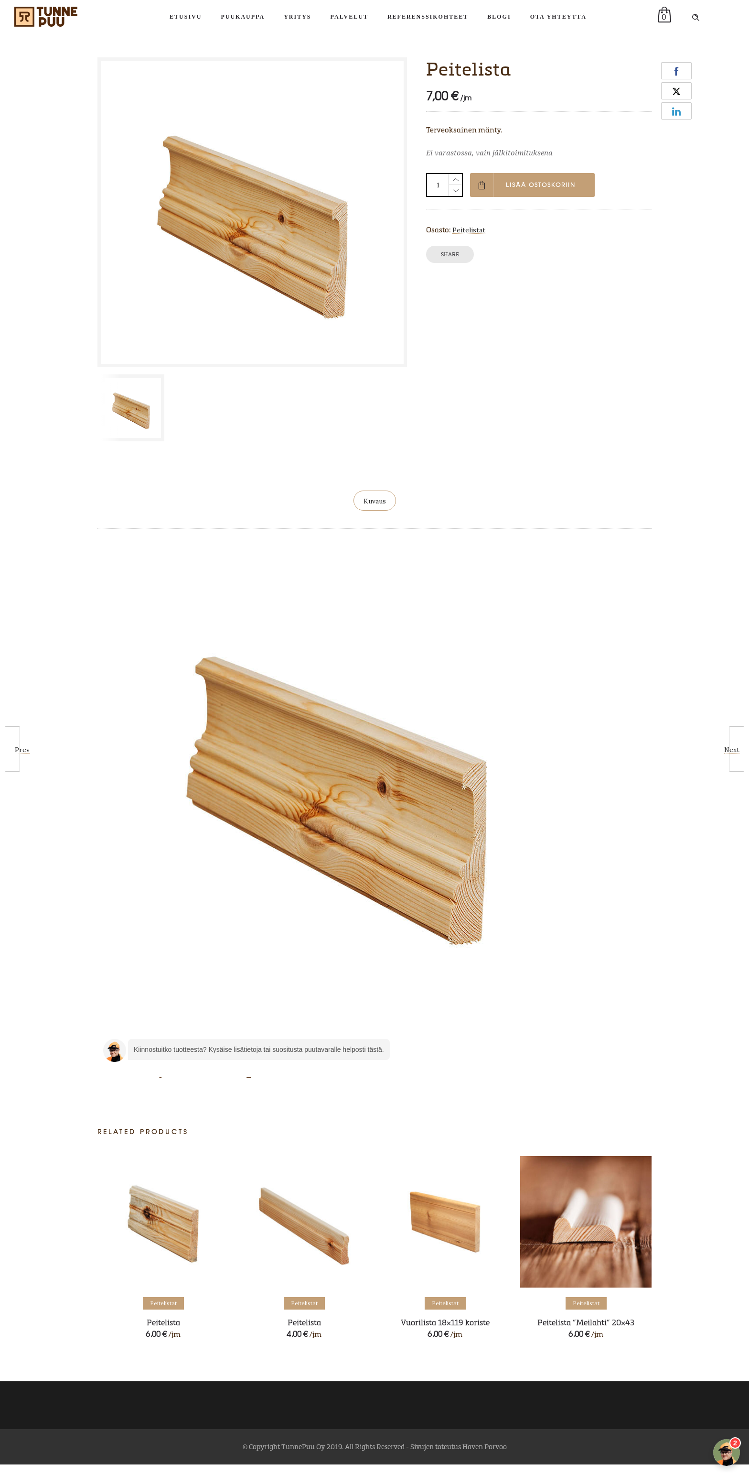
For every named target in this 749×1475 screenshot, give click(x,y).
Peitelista (163, 1322)
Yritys (297, 16)
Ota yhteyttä (558, 16)
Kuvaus (375, 501)
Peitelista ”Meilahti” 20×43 (585, 1322)
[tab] (374, 501)
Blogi (499, 16)
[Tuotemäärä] (438, 185)
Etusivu (186, 16)
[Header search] (695, 16)
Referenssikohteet (427, 16)
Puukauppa (243, 16)
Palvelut (349, 16)
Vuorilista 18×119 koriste (445, 1322)
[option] (133, 407)
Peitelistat (468, 230)
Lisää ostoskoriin (541, 185)
